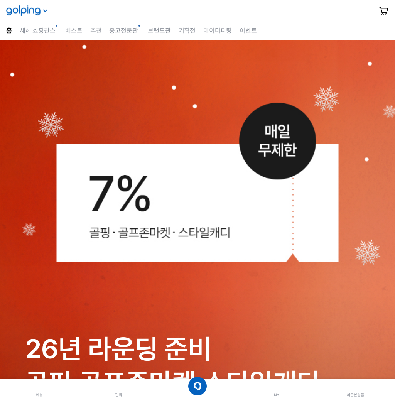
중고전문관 (123, 31)
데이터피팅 (217, 31)
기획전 (187, 31)
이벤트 (248, 31)
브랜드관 (159, 31)
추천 (96, 31)
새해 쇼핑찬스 (38, 31)
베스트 (73, 31)
